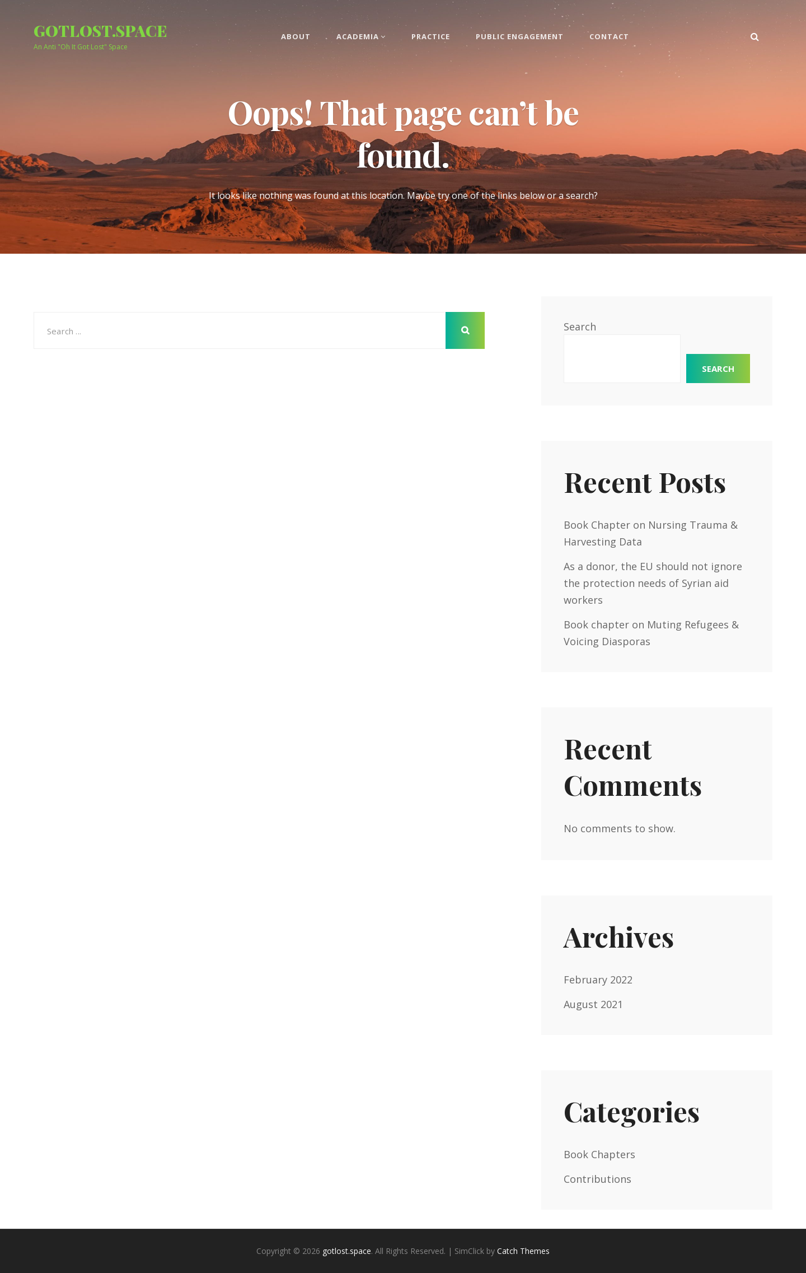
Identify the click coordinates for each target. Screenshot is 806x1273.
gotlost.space (100, 30)
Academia (357, 36)
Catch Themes (523, 1251)
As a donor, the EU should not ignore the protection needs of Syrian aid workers (653, 583)
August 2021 (593, 1004)
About (296, 36)
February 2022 (598, 979)
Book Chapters (599, 1154)
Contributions (597, 1179)
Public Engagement (520, 36)
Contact (609, 36)
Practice (430, 36)
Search (580, 326)
